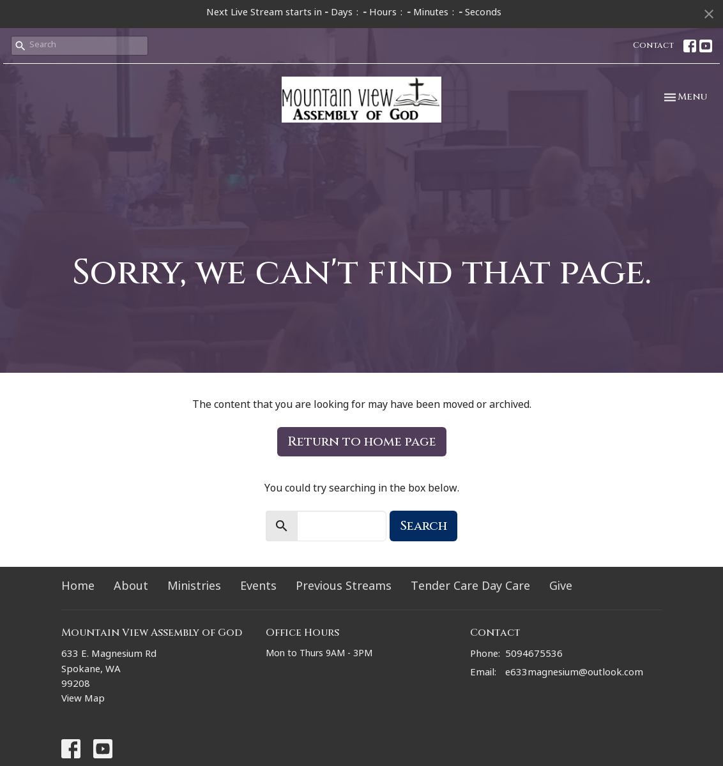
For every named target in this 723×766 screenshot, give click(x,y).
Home (78, 588)
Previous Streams (344, 588)
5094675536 (534, 655)
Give (560, 588)
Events (258, 588)
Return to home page (361, 441)
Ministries (194, 588)
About (131, 588)
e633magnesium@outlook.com (574, 673)
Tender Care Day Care (470, 588)
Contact (653, 45)
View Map (83, 700)
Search (423, 525)
